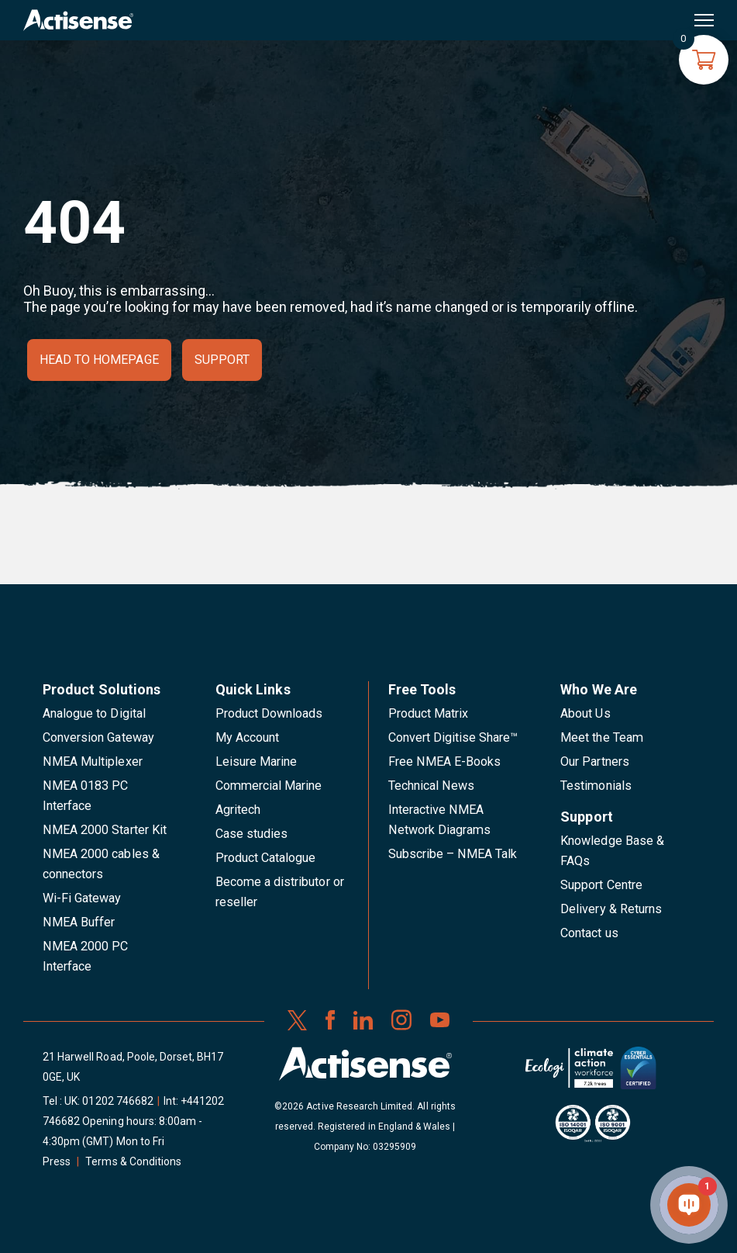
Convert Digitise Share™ (453, 737)
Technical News (431, 785)
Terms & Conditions (133, 1161)
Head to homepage (99, 359)
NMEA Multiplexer (93, 761)
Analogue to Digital (94, 713)
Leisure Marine (256, 761)
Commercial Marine (268, 785)
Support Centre (601, 884)
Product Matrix (428, 713)
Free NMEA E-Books (444, 761)
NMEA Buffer (79, 922)
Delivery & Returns (611, 909)
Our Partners (594, 761)
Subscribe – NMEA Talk (453, 853)
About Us (585, 713)
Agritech (237, 809)
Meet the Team (601, 737)
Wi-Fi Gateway (82, 898)
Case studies (251, 833)
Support (222, 359)
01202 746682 (117, 1101)
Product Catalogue (265, 857)
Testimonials (596, 785)
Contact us (589, 933)
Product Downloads (269, 713)
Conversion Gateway (98, 737)
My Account (247, 737)
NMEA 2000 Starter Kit (105, 829)
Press (57, 1161)
